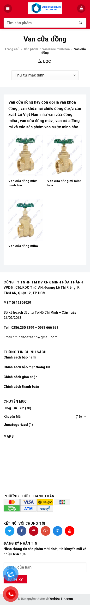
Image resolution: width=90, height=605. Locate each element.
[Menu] (8, 8)
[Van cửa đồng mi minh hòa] (64, 155)
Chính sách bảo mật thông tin (27, 367)
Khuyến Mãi (13, 416)
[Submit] (80, 23)
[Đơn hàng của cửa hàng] (45, 75)
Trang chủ (11, 49)
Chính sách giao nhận (20, 377)
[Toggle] (84, 416)
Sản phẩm (31, 49)
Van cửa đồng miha (23, 246)
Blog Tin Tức (14, 408)
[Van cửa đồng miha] (25, 220)
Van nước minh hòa (56, 49)
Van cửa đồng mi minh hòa (64, 183)
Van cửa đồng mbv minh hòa (22, 183)
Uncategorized (16, 425)
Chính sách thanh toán (21, 386)
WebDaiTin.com (61, 598)
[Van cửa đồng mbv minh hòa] (25, 155)
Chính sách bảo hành (20, 357)
